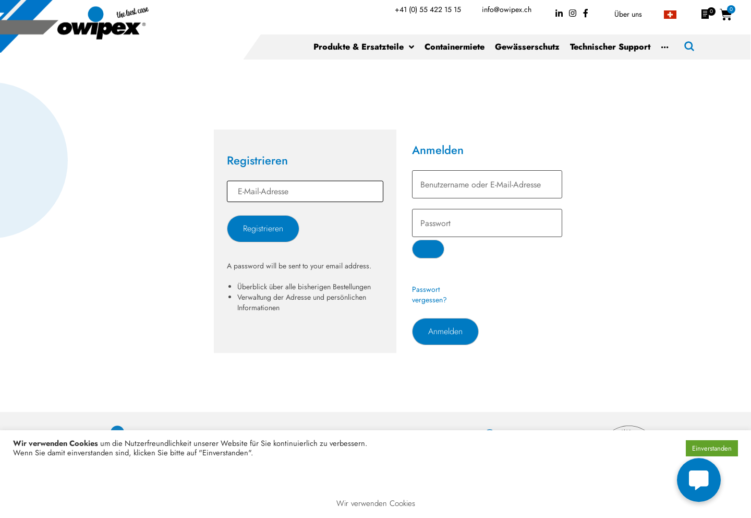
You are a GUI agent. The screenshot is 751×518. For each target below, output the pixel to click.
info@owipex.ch (506, 9)
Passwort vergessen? (429, 294)
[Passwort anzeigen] (428, 249)
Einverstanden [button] (712, 448)
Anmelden (445, 331)
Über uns (628, 14)
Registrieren (263, 228)
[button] (699, 480)
